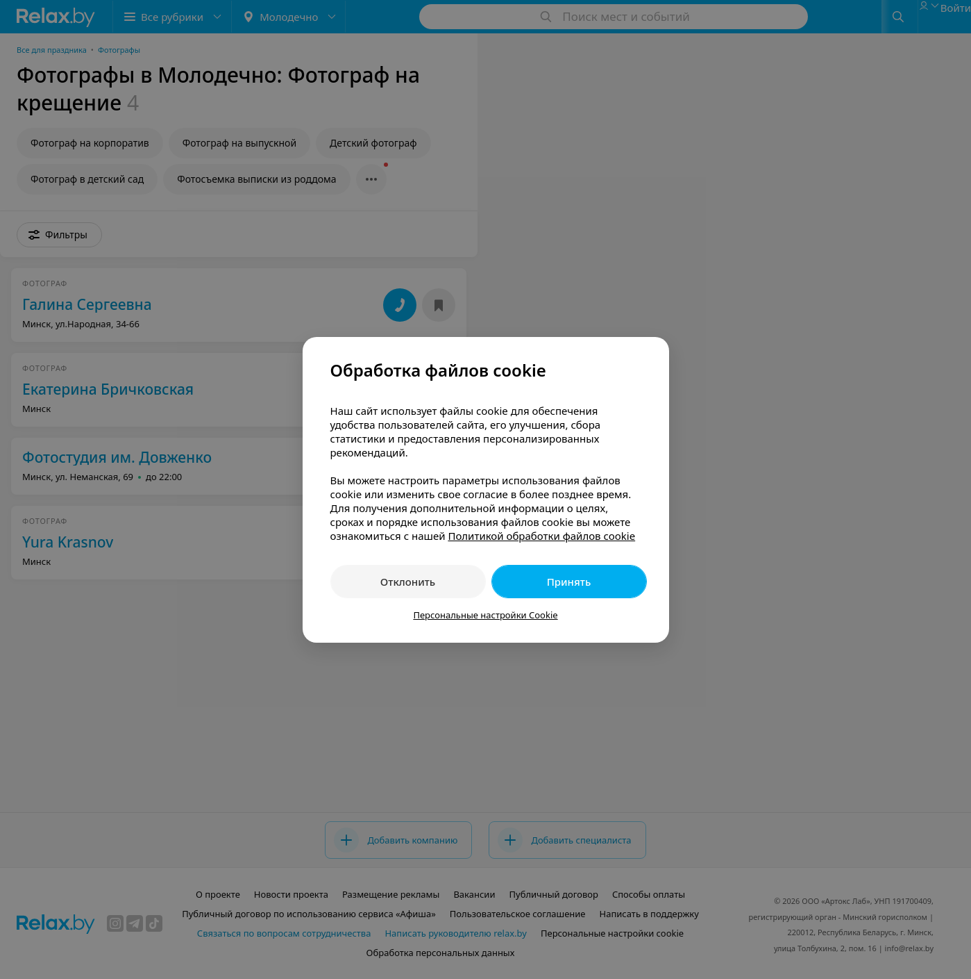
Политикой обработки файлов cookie (541, 536)
